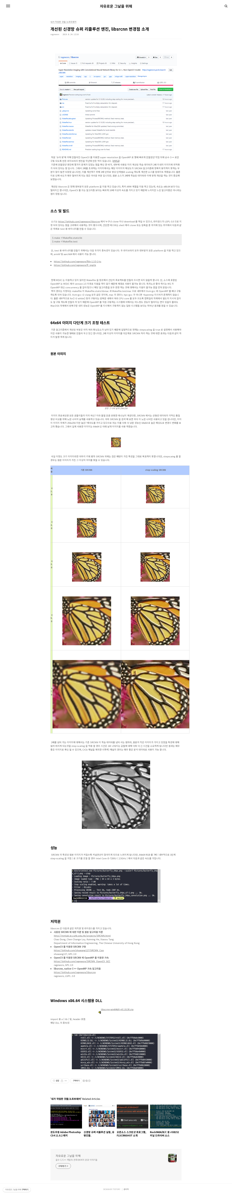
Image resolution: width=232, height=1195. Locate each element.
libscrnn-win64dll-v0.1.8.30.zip (116, 1009)
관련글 (116, 160)
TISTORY (116, 1189)
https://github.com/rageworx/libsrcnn (79, 221)
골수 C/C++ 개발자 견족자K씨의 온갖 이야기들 (76, 1159)
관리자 (126, 1189)
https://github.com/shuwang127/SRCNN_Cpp (79, 950)
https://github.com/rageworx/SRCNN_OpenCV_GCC (82, 961)
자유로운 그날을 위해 (116, 6)
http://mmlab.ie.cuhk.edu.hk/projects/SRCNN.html (82, 935)
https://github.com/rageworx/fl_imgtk (75, 265)
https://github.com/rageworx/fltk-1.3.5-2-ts (77, 261)
